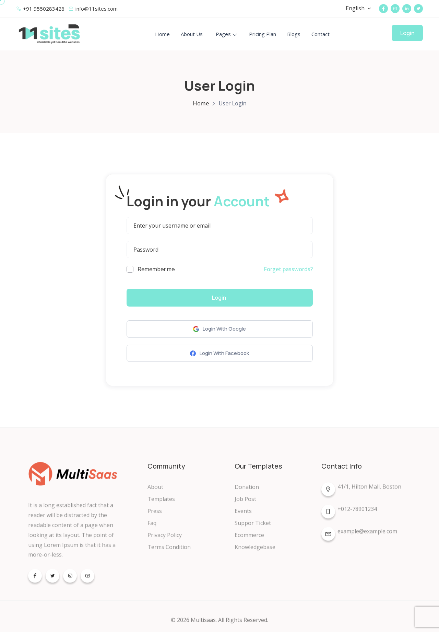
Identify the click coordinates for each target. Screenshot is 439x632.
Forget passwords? (288, 269)
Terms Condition (169, 551)
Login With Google (219, 328)
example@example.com (359, 537)
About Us (192, 34)
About (155, 491)
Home (162, 34)
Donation (247, 491)
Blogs (293, 34)
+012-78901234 (349, 514)
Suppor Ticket (253, 527)
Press (154, 515)
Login (407, 33)
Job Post (245, 503)
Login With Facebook (219, 353)
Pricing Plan (262, 34)
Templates (161, 503)
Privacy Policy (164, 539)
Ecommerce (249, 539)
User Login (233, 103)
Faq (151, 527)
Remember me (151, 269)
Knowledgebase (255, 551)
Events (243, 515)
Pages (223, 34)
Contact (320, 34)
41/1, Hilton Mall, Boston (361, 492)
